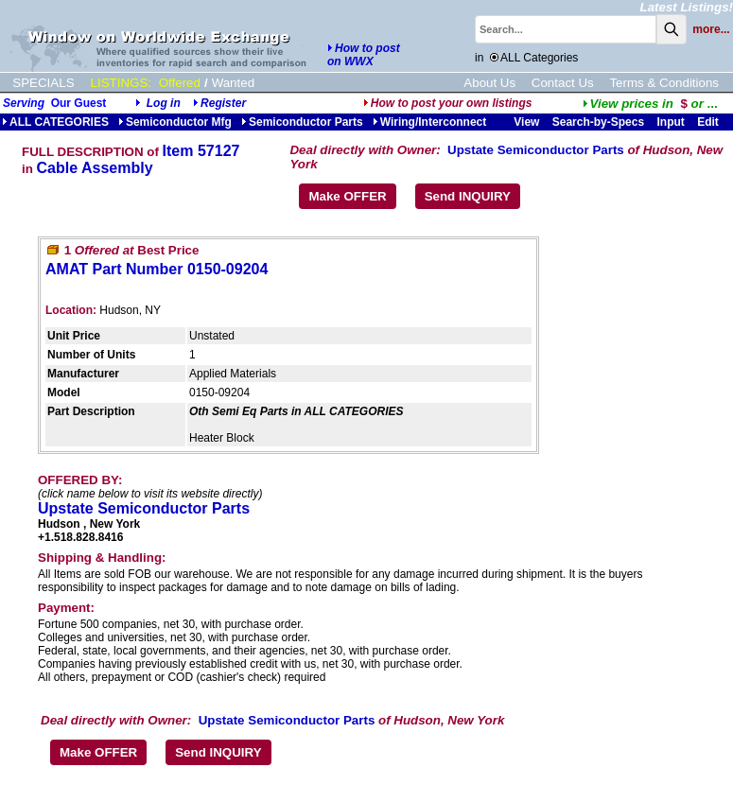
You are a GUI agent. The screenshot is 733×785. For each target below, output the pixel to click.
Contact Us (563, 83)
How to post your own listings (447, 103)
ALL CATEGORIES (55, 122)
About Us (489, 83)
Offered (180, 83)
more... (710, 29)
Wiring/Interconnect (430, 122)
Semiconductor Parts (302, 122)
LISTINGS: (121, 83)
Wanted (233, 83)
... (650, 103)
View (526, 122)
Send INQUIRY (468, 196)
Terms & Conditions (664, 83)
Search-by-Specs (598, 122)
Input (670, 122)
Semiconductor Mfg (175, 122)
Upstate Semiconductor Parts (535, 150)
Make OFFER (347, 196)
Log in (164, 103)
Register (223, 103)
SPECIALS (43, 83)
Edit (709, 122)
